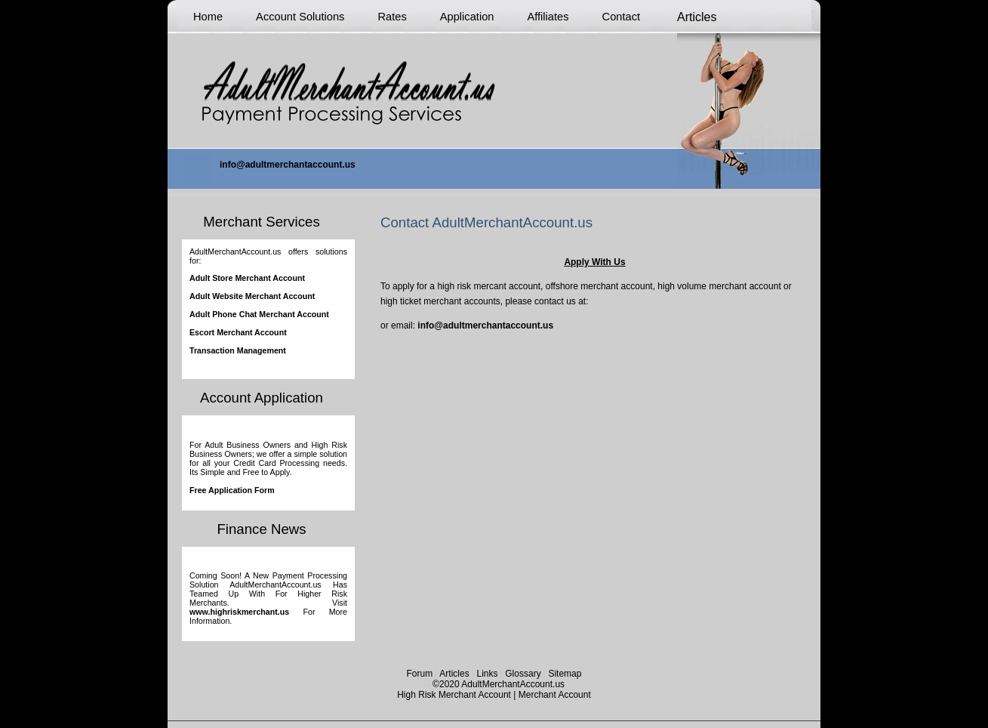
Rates (391, 17)
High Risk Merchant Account (454, 694)
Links (486, 673)
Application (467, 17)
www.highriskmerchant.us (239, 611)
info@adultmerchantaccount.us (484, 325)
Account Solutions (300, 17)
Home (208, 17)
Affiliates (547, 17)
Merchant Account (555, 694)
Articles (454, 673)
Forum (420, 673)
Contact (621, 17)
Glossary (522, 673)
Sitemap (564, 673)
